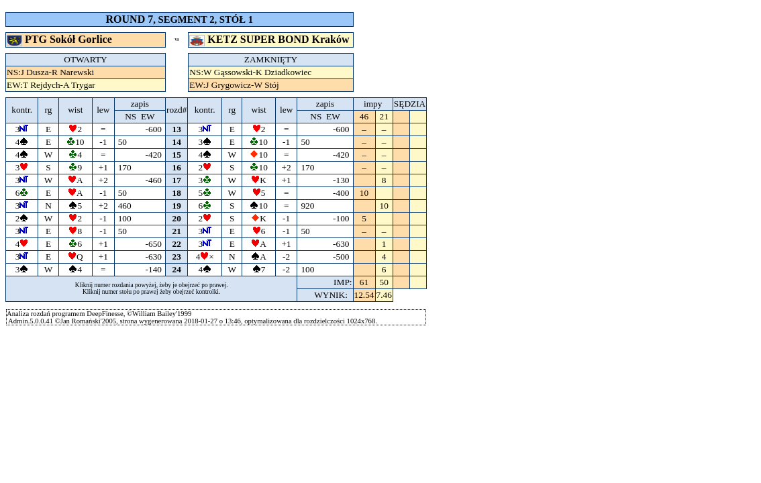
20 (177, 218)
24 (177, 269)
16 (177, 167)
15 (177, 155)
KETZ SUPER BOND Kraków (270, 39)
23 (177, 257)
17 (177, 180)
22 (177, 244)
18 (177, 193)
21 (177, 231)
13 (177, 129)
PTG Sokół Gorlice (61, 39)
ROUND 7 (130, 19)
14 (177, 142)
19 (177, 206)
